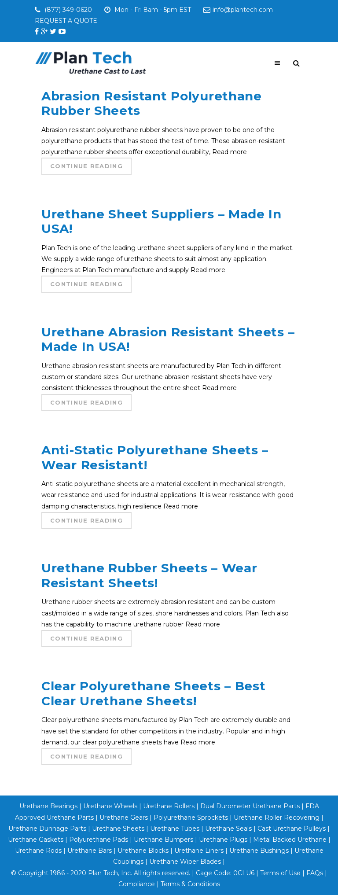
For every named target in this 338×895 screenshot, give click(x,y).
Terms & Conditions (190, 884)
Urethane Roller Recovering (277, 817)
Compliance (136, 884)
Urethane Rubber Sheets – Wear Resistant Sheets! (149, 575)
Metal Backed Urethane (290, 839)
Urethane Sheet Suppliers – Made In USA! (161, 221)
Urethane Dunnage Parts (47, 828)
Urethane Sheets (118, 828)
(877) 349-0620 (69, 10)
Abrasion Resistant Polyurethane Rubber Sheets (151, 103)
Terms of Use (280, 873)
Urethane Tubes (174, 828)
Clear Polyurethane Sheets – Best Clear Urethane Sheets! (153, 693)
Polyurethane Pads (98, 839)
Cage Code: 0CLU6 (225, 873)
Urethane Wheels (109, 806)
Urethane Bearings (48, 806)
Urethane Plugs (223, 839)
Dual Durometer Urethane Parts (250, 806)
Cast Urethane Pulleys (291, 828)
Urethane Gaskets (35, 839)
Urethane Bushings (259, 850)
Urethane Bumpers (163, 839)
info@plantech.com (238, 10)
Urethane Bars (89, 850)
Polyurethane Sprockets (191, 817)
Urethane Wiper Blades (185, 862)
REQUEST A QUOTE (66, 21)
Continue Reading (86, 165)
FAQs (314, 873)
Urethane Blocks (143, 850)
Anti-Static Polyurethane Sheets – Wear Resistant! (154, 457)
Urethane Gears (123, 817)
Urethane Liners (199, 850)
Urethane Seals (228, 828)
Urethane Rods (38, 850)
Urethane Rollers (169, 806)
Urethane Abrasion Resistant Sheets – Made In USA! (167, 339)
